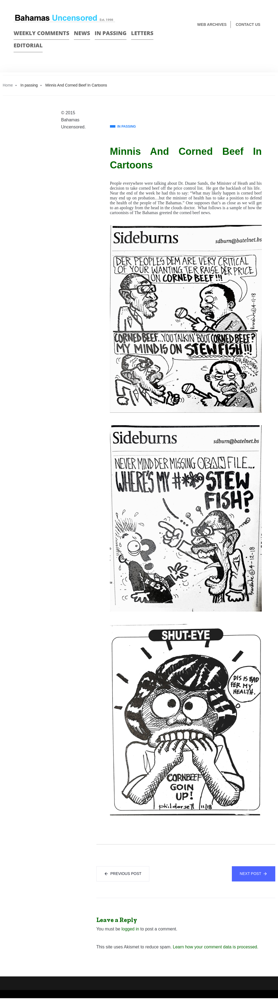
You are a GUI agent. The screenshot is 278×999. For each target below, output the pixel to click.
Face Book (252, 42)
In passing (111, 33)
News (82, 33)
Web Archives (211, 24)
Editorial (28, 45)
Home (8, 85)
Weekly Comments (41, 33)
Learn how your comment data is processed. (215, 947)
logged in (130, 929)
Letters (142, 33)
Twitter (262, 42)
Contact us (248, 24)
